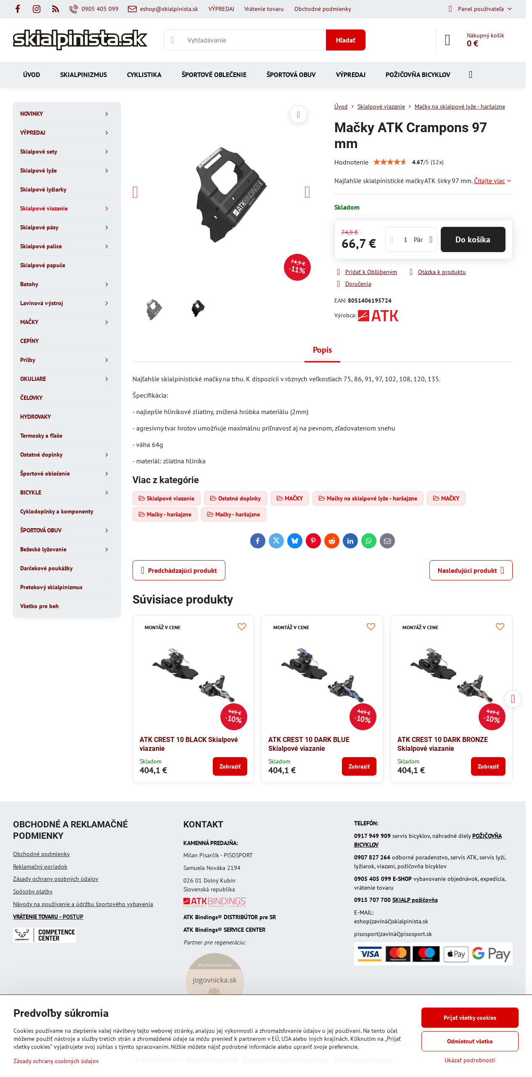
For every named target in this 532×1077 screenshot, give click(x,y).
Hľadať (345, 40)
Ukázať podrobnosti (470, 1060)
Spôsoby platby (33, 891)
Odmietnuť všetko (470, 1041)
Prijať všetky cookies (470, 1017)
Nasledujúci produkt (471, 570)
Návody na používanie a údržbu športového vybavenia (83, 904)
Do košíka (472, 239)
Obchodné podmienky (41, 854)
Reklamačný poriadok (40, 866)
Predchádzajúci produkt (179, 570)
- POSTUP (48, 916)
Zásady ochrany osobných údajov (55, 879)
